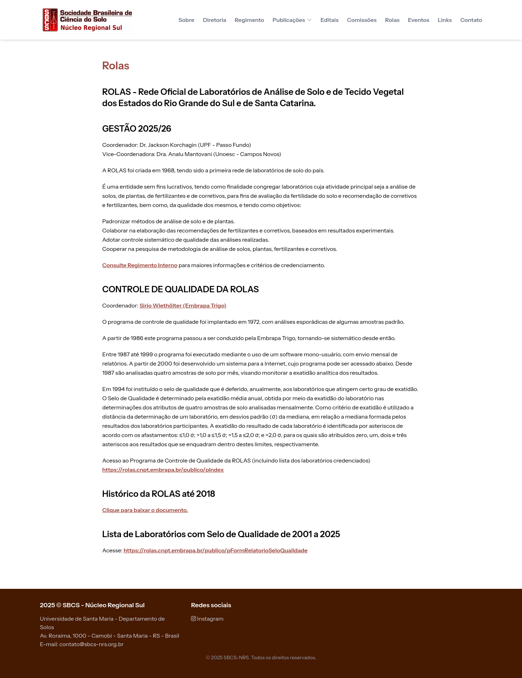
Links (444, 19)
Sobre (187, 19)
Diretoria (214, 19)
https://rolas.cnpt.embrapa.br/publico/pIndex (163, 469)
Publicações (292, 19)
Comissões (361, 19)
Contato (471, 19)
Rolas (392, 19)
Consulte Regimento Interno (140, 265)
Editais (330, 19)
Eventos (418, 19)
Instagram (207, 618)
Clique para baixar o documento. (145, 509)
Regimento (249, 19)
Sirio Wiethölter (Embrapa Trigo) (183, 305)
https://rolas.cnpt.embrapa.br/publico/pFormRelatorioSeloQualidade (216, 550)
